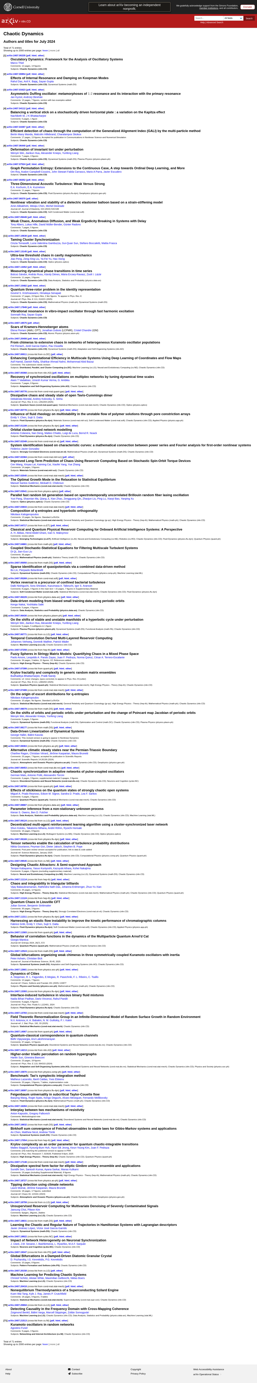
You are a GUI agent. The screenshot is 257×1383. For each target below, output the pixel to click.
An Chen (15, 1132)
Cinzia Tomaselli (20, 243)
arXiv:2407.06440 (16, 145)
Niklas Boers (77, 1278)
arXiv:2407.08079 (17, 708)
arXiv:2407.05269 (17, 578)
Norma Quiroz (85, 657)
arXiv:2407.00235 (16, 55)
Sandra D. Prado (70, 793)
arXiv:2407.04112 (16, 108)
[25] (5, 475)
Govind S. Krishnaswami (24, 293)
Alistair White (36, 1278)
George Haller (18, 734)
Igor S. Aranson (83, 585)
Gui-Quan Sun (70, 243)
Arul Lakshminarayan (43, 1039)
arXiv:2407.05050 (17, 562)
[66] (5, 1236)
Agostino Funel (19, 1328)
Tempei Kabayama (21, 868)
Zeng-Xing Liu (31, 258)
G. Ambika (64, 380)
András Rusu (35, 274)
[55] (5, 1031)
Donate (247, 6)
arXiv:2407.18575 (17, 323)
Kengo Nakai (18, 604)
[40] (5, 746)
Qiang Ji (44, 498)
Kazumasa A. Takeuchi (60, 585)
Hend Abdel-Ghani (35, 532)
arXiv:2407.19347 (17, 1252)
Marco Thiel (17, 62)
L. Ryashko (60, 1243)
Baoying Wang (19, 1097)
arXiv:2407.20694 (17, 1305)
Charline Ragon (19, 753)
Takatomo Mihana (36, 828)
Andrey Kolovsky (42, 398)
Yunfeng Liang (70, 153)
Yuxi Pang (16, 498)
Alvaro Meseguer (71, 1097)
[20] (5, 391)
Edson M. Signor (50, 793)
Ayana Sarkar (52, 1169)
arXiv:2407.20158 (17, 1270)
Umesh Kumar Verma (44, 380)
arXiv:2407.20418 (17, 1286)
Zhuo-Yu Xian (93, 886)
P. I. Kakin (66, 1020)
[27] (5, 507)
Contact (76, 1369)
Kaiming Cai (44, 464)
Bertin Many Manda (22, 134)
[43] (5, 805)
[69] (5, 1286)
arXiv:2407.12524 (17, 951)
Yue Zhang (74, 464)
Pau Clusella (56, 346)
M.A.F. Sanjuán (77, 1243)
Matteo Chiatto (52, 433)
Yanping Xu (127, 498)
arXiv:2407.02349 (17, 441)
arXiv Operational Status (207, 1374)
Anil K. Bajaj (30, 81)
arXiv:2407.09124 (17, 820)
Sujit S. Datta (35, 417)
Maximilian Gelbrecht (57, 1278)
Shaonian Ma (30, 498)
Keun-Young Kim (79, 1147)
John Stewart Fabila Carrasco (68, 171)
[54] (5, 1013)
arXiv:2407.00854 (16, 74)
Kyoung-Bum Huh (39, 1147)
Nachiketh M (18, 115)
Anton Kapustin (19, 1113)
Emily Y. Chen (18, 417)
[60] (5, 1124)
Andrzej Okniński (32, 97)
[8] (4, 180)
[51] (5, 951)
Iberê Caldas (40, 1079)
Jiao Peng (16, 258)
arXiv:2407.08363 (17, 746)
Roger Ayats (35, 1097)
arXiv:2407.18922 (17, 1236)
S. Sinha (58, 398)
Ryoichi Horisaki (73, 828)
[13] (5, 267)
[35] (5, 649)
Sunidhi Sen (17, 1169)
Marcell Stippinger (56, 1312)
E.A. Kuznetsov (36, 187)
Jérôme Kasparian (59, 753)
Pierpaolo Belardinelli (31, 570)
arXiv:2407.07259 (17, 649)
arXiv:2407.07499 (17, 690)
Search (249, 18)
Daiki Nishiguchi (20, 585)
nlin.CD (26, 21)
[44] (5, 820)
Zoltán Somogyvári (78, 1312)
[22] (5, 425)
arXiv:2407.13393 (17, 991)
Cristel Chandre (83, 330)
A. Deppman (18, 977)
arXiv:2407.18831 (17, 1220)
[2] (4, 74)
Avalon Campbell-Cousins (35, 171)
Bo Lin (14, 570)
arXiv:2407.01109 (17, 425)
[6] (4, 145)
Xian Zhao (56, 498)
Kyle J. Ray (35, 1293)
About (8, 1369)
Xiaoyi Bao (113, 498)
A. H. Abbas (17, 532)
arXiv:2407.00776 (17, 391)
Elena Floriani (18, 330)
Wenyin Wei (17, 153)
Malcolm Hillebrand (45, 134)
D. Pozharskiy (18, 1259)
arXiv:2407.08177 (17, 727)
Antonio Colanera (20, 433)
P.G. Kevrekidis (53, 1259)
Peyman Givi (38, 846)
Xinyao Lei (30, 464)
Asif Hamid (17, 361)
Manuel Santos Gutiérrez (25, 483)
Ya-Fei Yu (46, 258)
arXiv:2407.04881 (17, 544)
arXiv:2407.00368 (17, 372)
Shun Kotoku (18, 828)
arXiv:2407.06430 (17, 615)
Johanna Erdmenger (73, 886)
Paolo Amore (18, 657)
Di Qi (13, 551)
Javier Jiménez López (23, 1228)
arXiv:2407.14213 (17, 1050)
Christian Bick (34, 958)
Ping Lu (101, 498)
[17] (5, 338)
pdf (28, 55)
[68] (5, 1270)
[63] (5, 1180)
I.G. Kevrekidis (35, 1259)
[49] (5, 916)
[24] (5, 457)
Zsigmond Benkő (20, 1312)
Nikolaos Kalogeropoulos (25, 514)
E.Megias (50, 977)
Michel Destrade (55, 206)
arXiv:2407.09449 (17, 217)
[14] (5, 285)
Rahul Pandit (60, 998)
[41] (5, 767)
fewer (45, 50)
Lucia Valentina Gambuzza (45, 243)
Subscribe (77, 1373)
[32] (5, 597)
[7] (4, 164)
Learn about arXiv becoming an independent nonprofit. (130, 7)
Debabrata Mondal (21, 398)
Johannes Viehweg (21, 641)
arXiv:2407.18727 (17, 1180)
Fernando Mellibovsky (95, 1097)
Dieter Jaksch (54, 846)
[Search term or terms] (209, 18)
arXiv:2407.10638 (17, 235)
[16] (5, 323)
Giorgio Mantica (19, 939)
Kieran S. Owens (20, 812)
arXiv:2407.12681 (17, 969)
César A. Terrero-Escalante (109, 657)
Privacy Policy (138, 1373)
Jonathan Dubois (51, 330)
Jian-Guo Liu (25, 551)
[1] (4, 55)
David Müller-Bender (50, 224)
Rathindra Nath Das (49, 886)
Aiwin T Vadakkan (21, 380)
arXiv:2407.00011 (17, 354)
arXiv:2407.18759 (17, 1202)
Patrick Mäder (61, 641)
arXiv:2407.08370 (16, 198)
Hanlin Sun (17, 1057)
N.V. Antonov (18, 1020)
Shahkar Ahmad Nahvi (52, 361)
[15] (5, 307)
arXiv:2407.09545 (17, 861)
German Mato (18, 775)
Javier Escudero (112, 171)
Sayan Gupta (46, 81)
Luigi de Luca (70, 433)
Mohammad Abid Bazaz (80, 361)
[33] (5, 615)
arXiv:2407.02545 (17, 475)
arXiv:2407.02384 (17, 457)
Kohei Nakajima (82, 868)
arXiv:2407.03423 (16, 89)
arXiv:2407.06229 (17, 597)
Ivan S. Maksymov (58, 532)
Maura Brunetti (80, 753)
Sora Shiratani (38, 585)
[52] (5, 969)
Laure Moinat (18, 1187)
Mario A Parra (94, 171)
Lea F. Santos (89, 793)
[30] (5, 562)
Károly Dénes (52, 274)
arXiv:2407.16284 (17, 1106)
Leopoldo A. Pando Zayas (41, 657)
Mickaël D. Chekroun (52, 483)
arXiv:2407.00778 (17, 410)
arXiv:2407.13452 (17, 267)
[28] (5, 525)
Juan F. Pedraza (66, 657)
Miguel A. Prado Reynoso (25, 793)
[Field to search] (233, 18)
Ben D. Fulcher (39, 812)
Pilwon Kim (33, 1209)
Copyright (136, 1369)
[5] (4, 127)
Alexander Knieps (51, 153)
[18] (5, 354)
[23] (5, 441)
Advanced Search (214, 22)
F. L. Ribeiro (80, 977)
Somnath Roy (18, 314)
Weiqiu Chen (37, 206)
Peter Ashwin (18, 958)
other (41, 55)
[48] (5, 898)
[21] (5, 410)
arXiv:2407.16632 (17, 1124)
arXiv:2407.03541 (17, 491)
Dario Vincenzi (43, 998)
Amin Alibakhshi (20, 206)
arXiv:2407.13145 (17, 251)
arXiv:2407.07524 (16, 164)
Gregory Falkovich (39, 1113)
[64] (5, 1202)
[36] (5, 668)
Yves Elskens (56, 1079)
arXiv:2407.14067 (17, 1031)
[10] (5, 217)
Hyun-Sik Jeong (60, 1147)
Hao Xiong (59, 258)
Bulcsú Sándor (19, 274)
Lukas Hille (31, 224)
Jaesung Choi (18, 1209)
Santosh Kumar (34, 1169)
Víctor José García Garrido (52, 1228)
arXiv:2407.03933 (17, 507)
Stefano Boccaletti (90, 243)
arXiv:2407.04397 (16, 127)
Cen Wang (16, 464)
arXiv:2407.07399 (17, 668)
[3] (4, 89)
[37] (5, 690)
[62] (5, 1162)
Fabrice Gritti (18, 924)
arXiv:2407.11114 (17, 879)
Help (202, 22)
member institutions (208, 8)
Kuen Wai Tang (19, 1293)
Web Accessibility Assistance (208, 1369)
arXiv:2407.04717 (17, 525)
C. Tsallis (93, 977)
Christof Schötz (19, 1278)
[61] (5, 1140)
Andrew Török (47, 1132)
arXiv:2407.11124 (17, 898)
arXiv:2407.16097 (17, 1090)
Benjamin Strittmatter (39, 905)
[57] (5, 1072)
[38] (5, 708)
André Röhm (55, 828)
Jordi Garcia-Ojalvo (36, 346)
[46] (5, 861)
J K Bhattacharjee (36, 115)
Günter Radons (72, 224)
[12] (5, 251)
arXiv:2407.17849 (17, 307)
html (34, 55)
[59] (5, 1106)
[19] (5, 372)
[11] (5, 235)
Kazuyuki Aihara (62, 868)
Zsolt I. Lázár (94, 274)
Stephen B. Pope (72, 846)
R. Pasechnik (64, 977)
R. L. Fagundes (34, 977)
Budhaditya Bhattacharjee (25, 675)
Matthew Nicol (30, 1132)
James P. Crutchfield (54, 1293)
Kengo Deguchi (52, 1097)
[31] (5, 578)
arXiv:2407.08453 (17, 767)
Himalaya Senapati (50, 293)
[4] (4, 108)
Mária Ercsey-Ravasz (73, 274)
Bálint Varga (38, 1312)
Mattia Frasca (109, 243)
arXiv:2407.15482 (17, 285)
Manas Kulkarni (70, 1169)
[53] (5, 991)
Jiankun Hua (33, 153)
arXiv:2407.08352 (16, 180)
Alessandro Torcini (54, 775)
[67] (5, 1252)
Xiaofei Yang (59, 464)
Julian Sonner (18, 905)
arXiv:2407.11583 (17, 932)
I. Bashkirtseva (44, 1243)
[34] (5, 634)
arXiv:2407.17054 (17, 1140)
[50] (5, 932)
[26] (5, 491)
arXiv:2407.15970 (17, 1072)
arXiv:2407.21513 (17, 1320)
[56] (5, 1050)
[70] (5, 1305)
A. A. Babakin (34, 1020)
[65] (5, 1220)
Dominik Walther (42, 641)
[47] (5, 879)
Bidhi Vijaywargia (20, 1039)
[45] (5, 839)
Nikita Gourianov (20, 846)
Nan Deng (37, 433)
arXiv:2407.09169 (17, 839)
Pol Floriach (17, 346)
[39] (5, 727)
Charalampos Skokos (69, 134)
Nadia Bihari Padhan (22, 998)
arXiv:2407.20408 (17, 338)
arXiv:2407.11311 (17, 916)
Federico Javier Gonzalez (25, 448)
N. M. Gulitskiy (51, 1020)
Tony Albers (17, 224)
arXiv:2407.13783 (17, 1013)
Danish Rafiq (31, 361)
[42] (5, 786)
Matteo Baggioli (19, 1147)
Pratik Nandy (48, 675)
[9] (4, 198)
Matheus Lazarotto (21, 1079)
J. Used (15, 1243)
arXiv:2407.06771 (17, 634)
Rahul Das (16, 81)
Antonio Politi (34, 775)
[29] (5, 544)
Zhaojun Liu (89, 498)
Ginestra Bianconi (34, 1057)
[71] (5, 1320)
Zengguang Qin (72, 498)
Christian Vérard (39, 753)
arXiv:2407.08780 (17, 786)
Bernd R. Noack (88, 433)
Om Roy (15, 171)
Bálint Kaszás (35, 734)
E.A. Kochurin (18, 187)
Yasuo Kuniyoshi (42, 868)
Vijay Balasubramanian (24, 886)
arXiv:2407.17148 (17, 1162)
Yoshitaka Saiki (35, 604)
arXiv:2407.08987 (17, 805)
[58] (5, 1090)
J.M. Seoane (28, 1243)
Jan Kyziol (16, 97)
